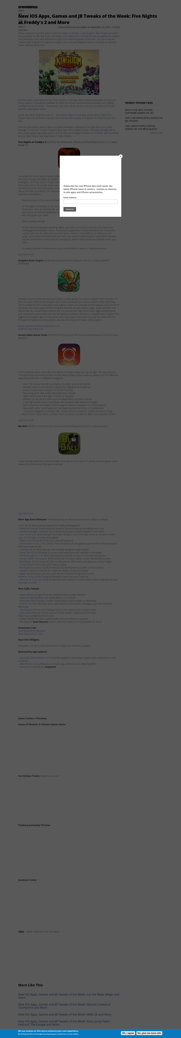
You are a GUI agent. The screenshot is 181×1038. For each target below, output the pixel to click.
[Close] (121, 156)
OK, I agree (128, 1033)
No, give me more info (149, 1033)
